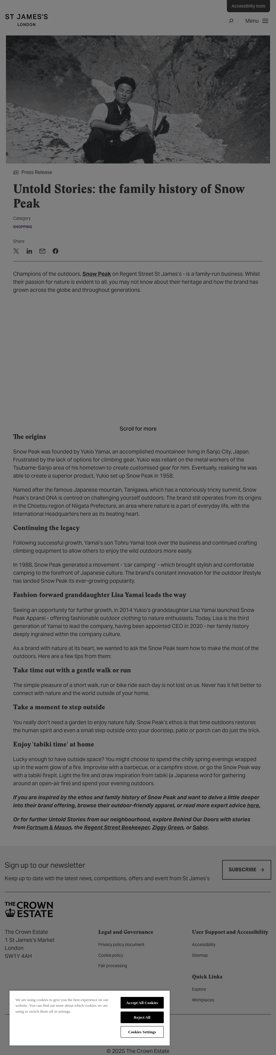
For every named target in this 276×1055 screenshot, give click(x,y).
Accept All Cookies (142, 1003)
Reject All (142, 1017)
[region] (90, 1017)
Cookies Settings (142, 1032)
